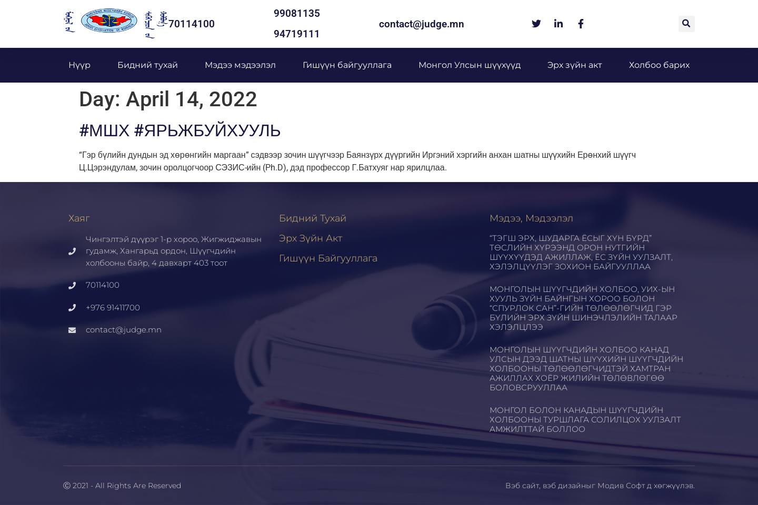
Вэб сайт (522, 485)
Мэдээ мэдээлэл (240, 65)
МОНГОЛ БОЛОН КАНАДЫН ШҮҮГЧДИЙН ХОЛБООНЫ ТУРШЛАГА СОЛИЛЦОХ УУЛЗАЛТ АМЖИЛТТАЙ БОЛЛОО (585, 419)
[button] (687, 24)
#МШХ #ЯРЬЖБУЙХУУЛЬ (180, 130)
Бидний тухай (147, 65)
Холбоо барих (659, 65)
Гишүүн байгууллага (347, 65)
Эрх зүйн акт (574, 65)
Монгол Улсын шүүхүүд (469, 65)
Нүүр (79, 65)
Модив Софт (621, 485)
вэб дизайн (564, 485)
